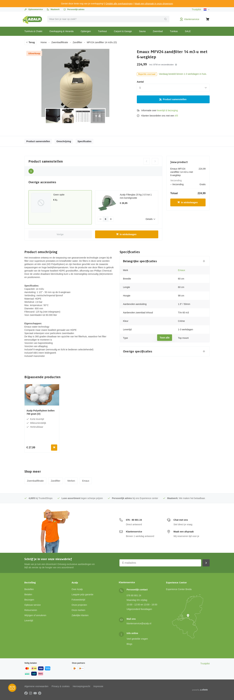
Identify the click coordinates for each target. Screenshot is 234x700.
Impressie (98, 686)
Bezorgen (29, 599)
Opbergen (86, 31)
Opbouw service (32, 605)
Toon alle (164, 337)
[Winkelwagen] (207, 19)
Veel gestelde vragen (137, 638)
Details (151, 219)
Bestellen (29, 589)
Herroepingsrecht (81, 686)
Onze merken (78, 610)
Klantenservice (134, 531)
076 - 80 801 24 (134, 520)
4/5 (176, 115)
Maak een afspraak (184, 531)
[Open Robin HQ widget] (12, 688)
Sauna (142, 31)
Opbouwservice (33, 9)
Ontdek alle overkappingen (119, 3)
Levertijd (28, 620)
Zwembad (158, 31)
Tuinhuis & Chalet (33, 31)
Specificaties (84, 141)
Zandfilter (77, 42)
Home (44, 42)
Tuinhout (102, 31)
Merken (71, 480)
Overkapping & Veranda (61, 31)
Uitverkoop (34, 53)
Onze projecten (79, 605)
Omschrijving (64, 141)
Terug (30, 42)
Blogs (129, 644)
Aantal (140, 81)
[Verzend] (165, 19)
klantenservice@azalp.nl (139, 623)
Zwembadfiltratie (59, 42)
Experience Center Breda (179, 589)
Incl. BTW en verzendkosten (163, 65)
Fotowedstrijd (78, 599)
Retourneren (30, 610)
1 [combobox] (140, 87)
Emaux (181, 270)
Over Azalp (77, 589)
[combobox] (108, 19)
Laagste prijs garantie (82, 594)
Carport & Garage (123, 31)
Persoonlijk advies (73, 9)
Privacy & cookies (61, 686)
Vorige (60, 234)
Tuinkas (174, 31)
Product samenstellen (173, 99)
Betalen (28, 594)
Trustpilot (196, 9)
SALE (188, 31)
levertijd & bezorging (167, 110)
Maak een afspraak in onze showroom (154, 3)
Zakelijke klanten (80, 615)
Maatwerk (53, 9)
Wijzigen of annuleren (35, 615)
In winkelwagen (126, 234)
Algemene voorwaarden (36, 686)
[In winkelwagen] (54, 447)
